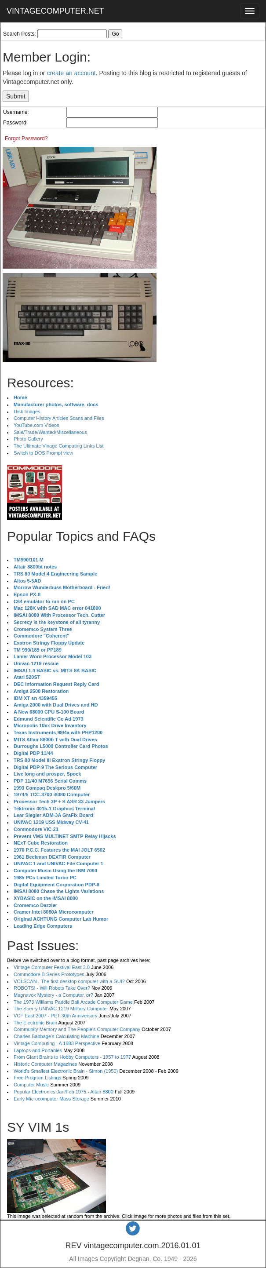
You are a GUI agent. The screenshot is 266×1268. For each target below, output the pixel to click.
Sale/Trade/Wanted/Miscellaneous (50, 432)
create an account (71, 73)
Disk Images (27, 411)
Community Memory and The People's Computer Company (77, 1029)
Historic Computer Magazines (45, 1064)
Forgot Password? (26, 138)
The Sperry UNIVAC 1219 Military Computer (61, 1008)
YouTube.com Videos (36, 425)
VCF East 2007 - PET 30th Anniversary (56, 1015)
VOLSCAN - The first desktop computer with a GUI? (69, 981)
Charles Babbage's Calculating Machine (56, 1036)
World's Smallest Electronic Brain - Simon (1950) (66, 1071)
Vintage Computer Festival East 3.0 (52, 967)
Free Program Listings (37, 1077)
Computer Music (31, 1084)
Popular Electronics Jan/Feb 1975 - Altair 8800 (63, 1091)
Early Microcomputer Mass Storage (51, 1098)
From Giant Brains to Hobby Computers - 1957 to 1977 (72, 1057)
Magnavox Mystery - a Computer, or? (53, 995)
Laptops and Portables (38, 1050)
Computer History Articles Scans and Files (59, 418)
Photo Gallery (28, 438)
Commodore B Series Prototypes (49, 974)
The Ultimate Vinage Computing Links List (59, 445)
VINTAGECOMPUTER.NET (55, 11)
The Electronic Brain (35, 1022)
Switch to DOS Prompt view (43, 452)
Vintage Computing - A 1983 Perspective (57, 1043)
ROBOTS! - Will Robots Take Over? (52, 988)
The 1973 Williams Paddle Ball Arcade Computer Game (73, 1002)
